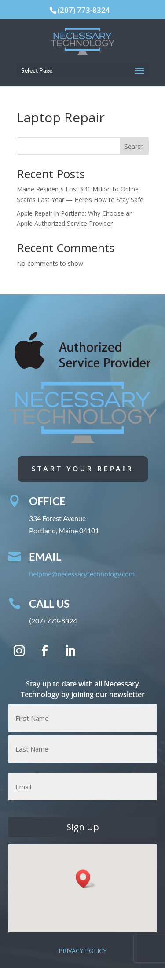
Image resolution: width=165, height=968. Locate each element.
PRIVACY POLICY (82, 950)
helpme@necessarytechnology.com (83, 573)
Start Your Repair (83, 469)
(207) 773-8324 (84, 10)
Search (134, 146)
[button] (86, 878)
